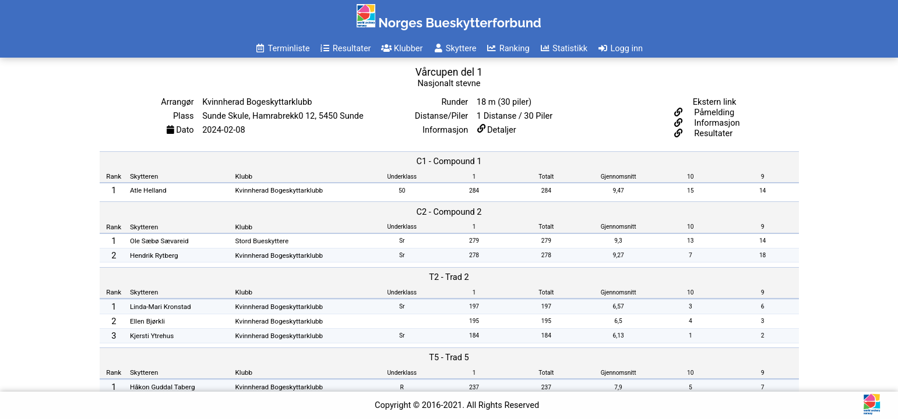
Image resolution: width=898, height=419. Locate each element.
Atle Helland (148, 190)
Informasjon (716, 123)
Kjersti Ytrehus (152, 336)
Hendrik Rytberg (154, 255)
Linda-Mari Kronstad (160, 307)
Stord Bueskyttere (262, 241)
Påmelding (713, 112)
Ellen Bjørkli (147, 321)
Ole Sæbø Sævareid (159, 241)
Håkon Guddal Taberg (162, 387)
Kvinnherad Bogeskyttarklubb (279, 190)
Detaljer (501, 130)
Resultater (712, 133)
